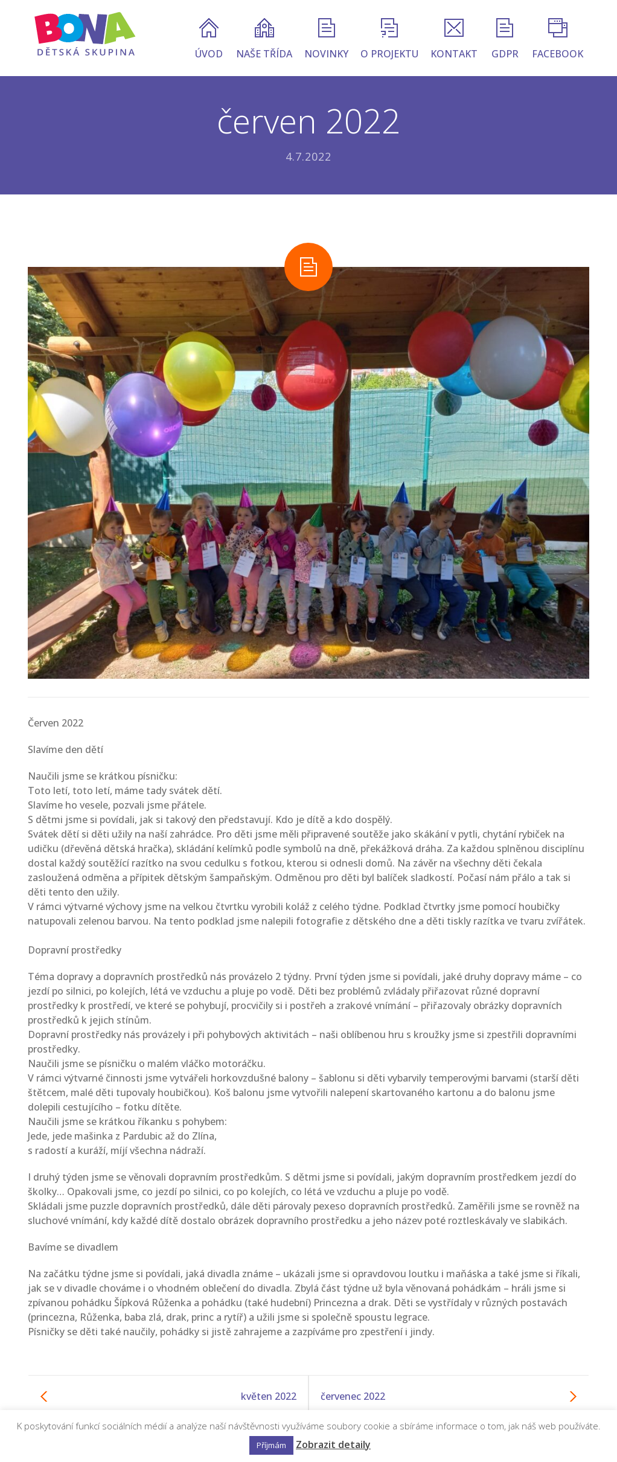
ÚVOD (209, 39)
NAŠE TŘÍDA (264, 39)
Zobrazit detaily (333, 1444)
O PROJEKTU (389, 39)
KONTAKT (454, 39)
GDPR (505, 39)
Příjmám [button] (271, 1445)
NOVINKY (326, 39)
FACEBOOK (557, 39)
